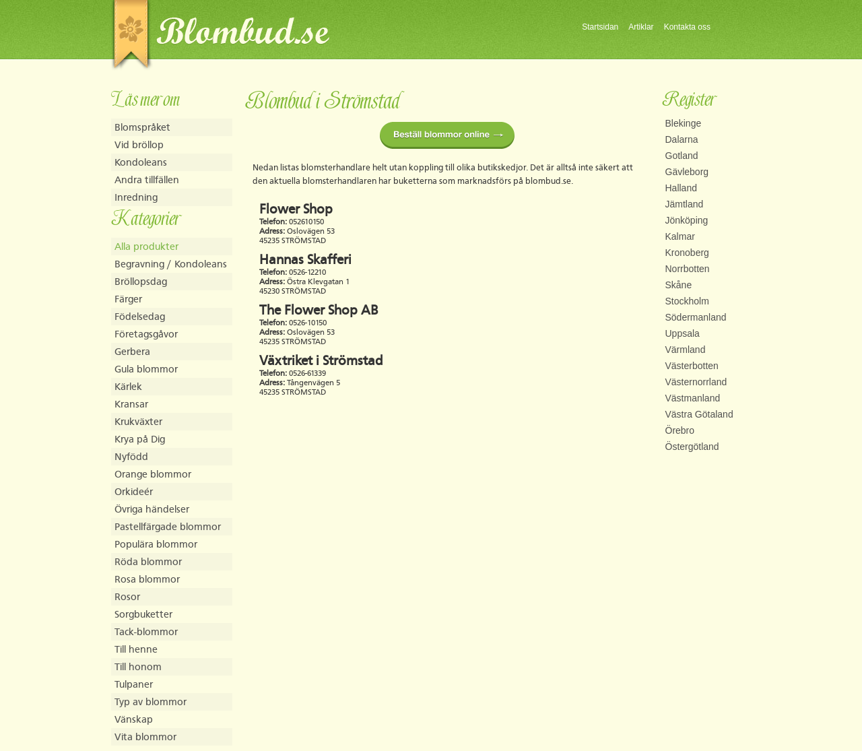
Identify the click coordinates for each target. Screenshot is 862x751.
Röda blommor (148, 561)
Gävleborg (687, 171)
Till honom (138, 666)
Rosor (127, 596)
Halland (681, 188)
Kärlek (128, 386)
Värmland (685, 349)
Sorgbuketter (143, 614)
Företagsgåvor (146, 333)
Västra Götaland (699, 414)
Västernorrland (696, 382)
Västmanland (693, 398)
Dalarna (681, 139)
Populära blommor (155, 544)
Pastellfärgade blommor (167, 526)
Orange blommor (152, 474)
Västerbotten (692, 365)
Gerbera (132, 351)
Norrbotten (687, 268)
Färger (128, 298)
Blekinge (683, 123)
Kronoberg (687, 252)
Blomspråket (142, 127)
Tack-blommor (146, 631)
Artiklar (640, 27)
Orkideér (133, 491)
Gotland (681, 155)
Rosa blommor (147, 579)
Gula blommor (146, 368)
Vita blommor (145, 736)
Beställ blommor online (447, 135)
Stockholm (687, 301)
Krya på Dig (139, 439)
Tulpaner (133, 684)
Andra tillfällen (146, 179)
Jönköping (686, 220)
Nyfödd (131, 456)
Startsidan (600, 27)
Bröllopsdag (140, 281)
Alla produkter (146, 246)
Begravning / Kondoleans (170, 263)
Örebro (680, 430)
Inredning (136, 197)
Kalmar (680, 236)
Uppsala (682, 333)
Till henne (136, 649)
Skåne (678, 285)
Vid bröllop (139, 144)
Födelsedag (139, 316)
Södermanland (696, 317)
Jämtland (684, 204)
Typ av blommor (150, 701)
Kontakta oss (687, 27)
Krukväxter (138, 421)
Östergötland (692, 446)
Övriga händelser (151, 509)
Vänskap (133, 719)
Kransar (131, 404)
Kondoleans (140, 162)
